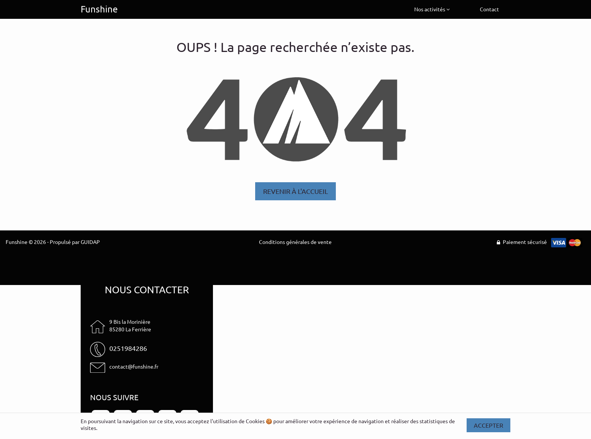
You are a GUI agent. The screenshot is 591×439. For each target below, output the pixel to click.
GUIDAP (90, 241)
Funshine (99, 8)
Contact (489, 9)
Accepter (488, 425)
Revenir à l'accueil (295, 191)
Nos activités (432, 9)
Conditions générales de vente (295, 241)
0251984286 (128, 348)
